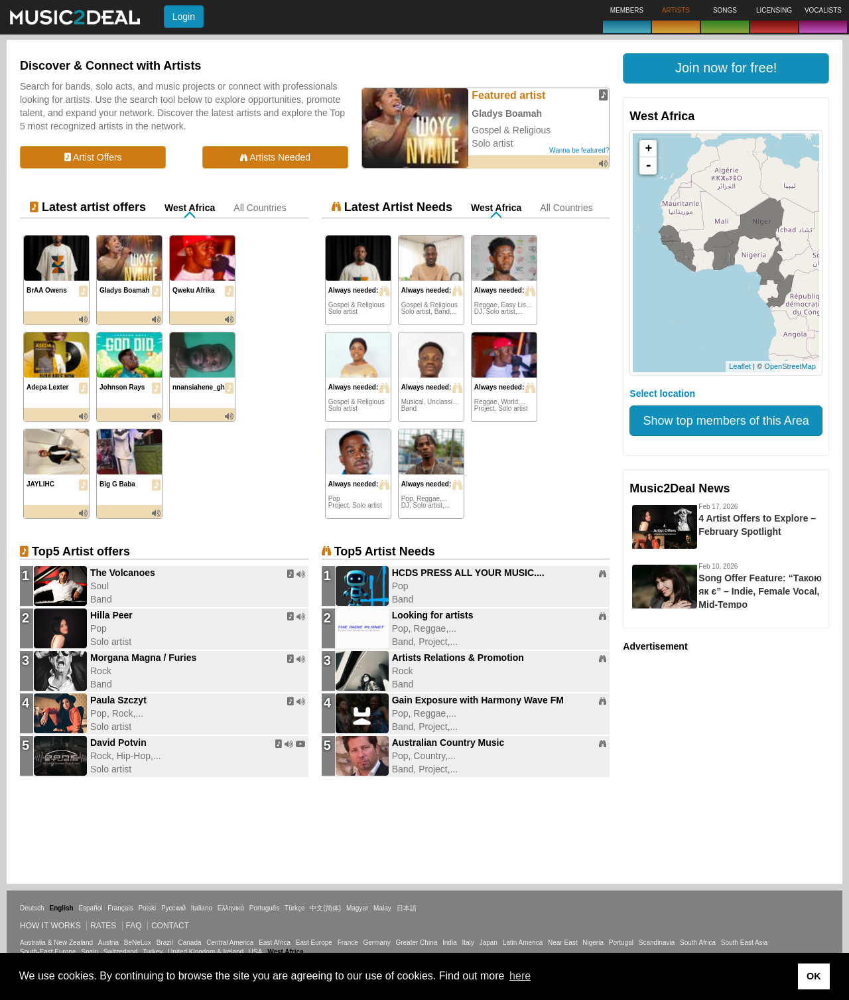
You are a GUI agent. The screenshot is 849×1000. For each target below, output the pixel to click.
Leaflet (740, 366)
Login (183, 16)
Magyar (357, 908)
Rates (103, 925)
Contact (170, 925)
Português (264, 908)
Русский (173, 908)
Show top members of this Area (726, 420)
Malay (382, 908)
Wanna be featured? (579, 150)
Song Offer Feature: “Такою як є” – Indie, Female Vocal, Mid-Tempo (760, 591)
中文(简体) (325, 908)
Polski (147, 908)
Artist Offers (93, 157)
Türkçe (295, 908)
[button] (726, 68)
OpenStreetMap (790, 366)
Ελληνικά (231, 908)
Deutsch (32, 908)
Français (120, 908)
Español (90, 908)
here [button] (520, 975)
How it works (50, 925)
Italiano (201, 908)
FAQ (134, 925)
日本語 (407, 908)
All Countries (259, 207)
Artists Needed (275, 157)
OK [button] (814, 976)
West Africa (189, 207)
